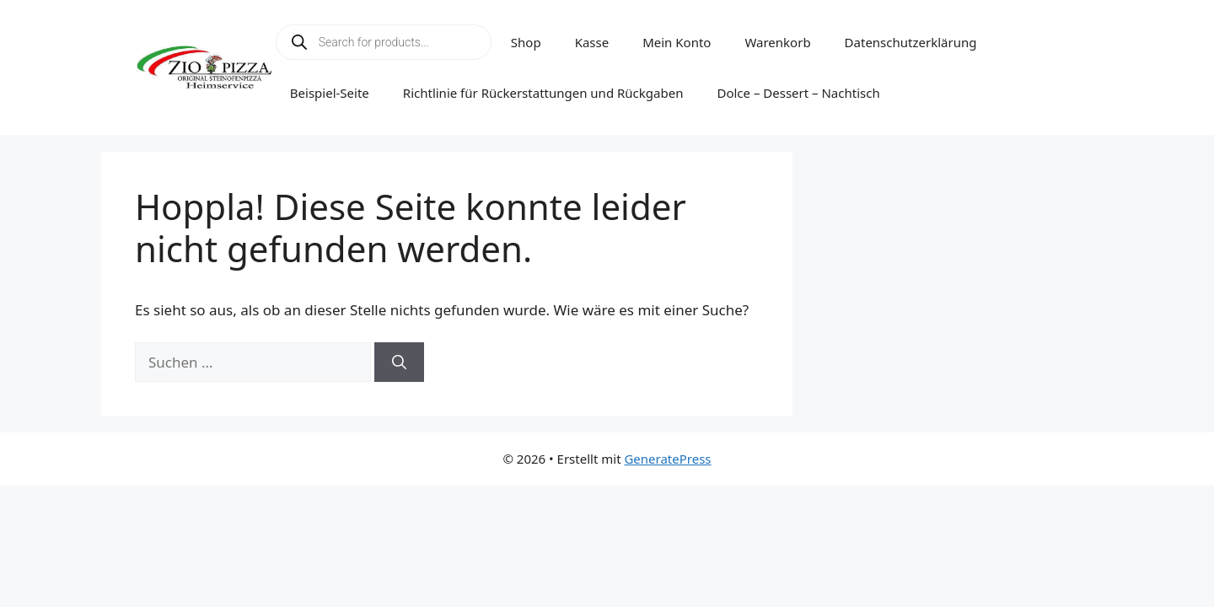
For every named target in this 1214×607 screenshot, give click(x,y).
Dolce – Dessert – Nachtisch (798, 92)
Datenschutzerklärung (911, 42)
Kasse (592, 42)
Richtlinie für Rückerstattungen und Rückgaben (543, 92)
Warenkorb (777, 42)
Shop (526, 42)
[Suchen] (399, 362)
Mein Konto (676, 42)
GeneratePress (667, 458)
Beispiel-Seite (329, 92)
